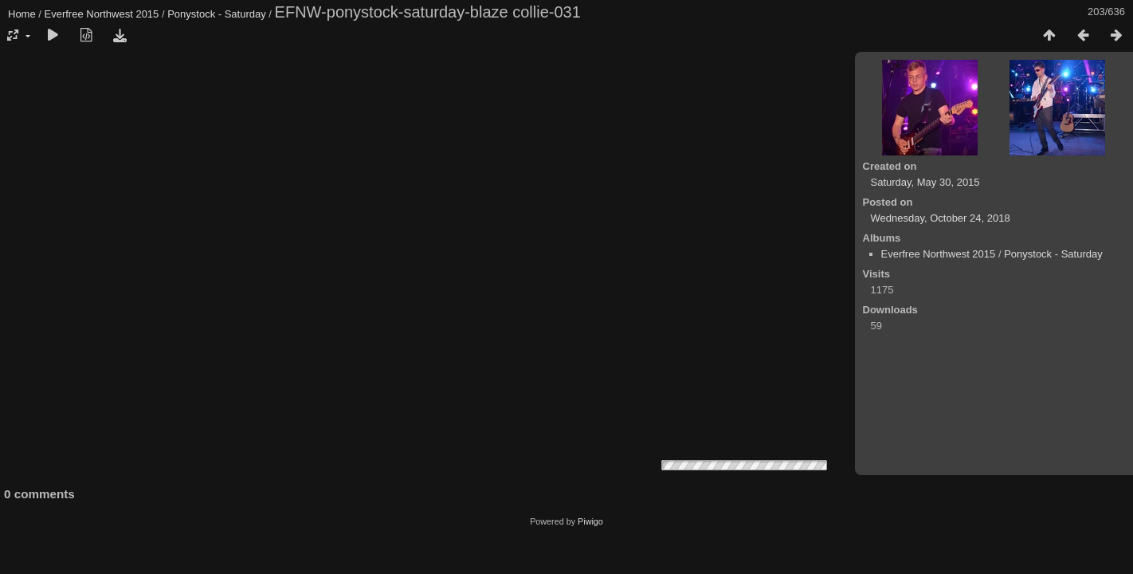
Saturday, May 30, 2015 (925, 182)
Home (22, 14)
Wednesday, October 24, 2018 (940, 218)
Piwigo (590, 521)
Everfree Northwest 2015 (102, 14)
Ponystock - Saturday (216, 14)
